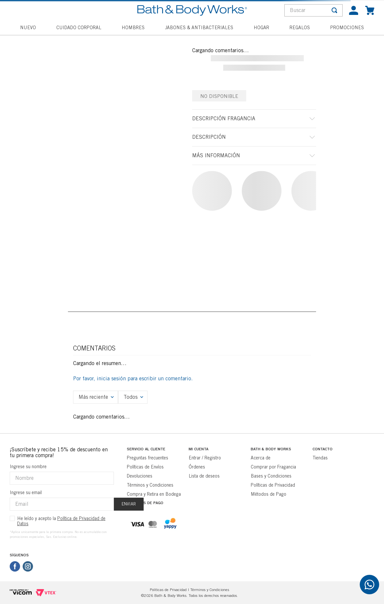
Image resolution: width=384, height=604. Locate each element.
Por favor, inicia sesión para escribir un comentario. (133, 378)
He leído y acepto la (61, 521)
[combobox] (313, 10)
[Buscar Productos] (334, 10)
